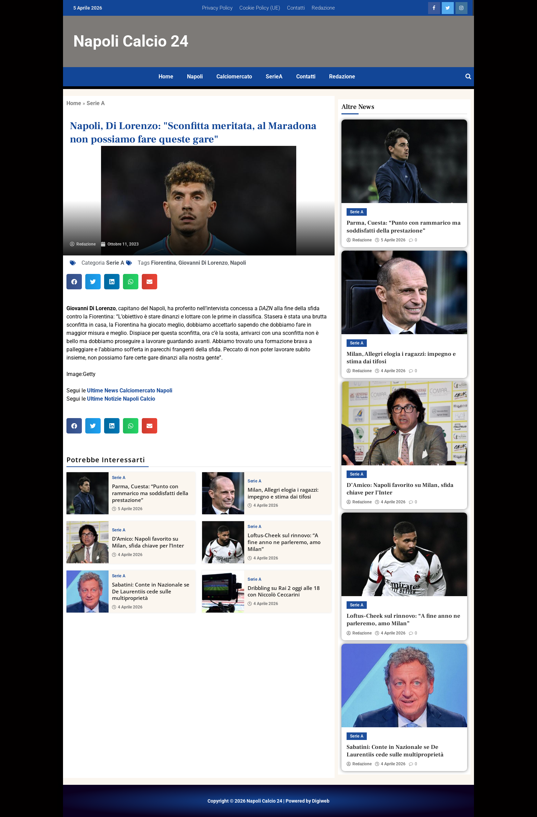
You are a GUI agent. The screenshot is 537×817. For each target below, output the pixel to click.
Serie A (96, 103)
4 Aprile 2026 (263, 505)
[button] (74, 281)
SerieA (274, 76)
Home (166, 76)
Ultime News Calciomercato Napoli (129, 390)
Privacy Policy (217, 8)
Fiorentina (163, 263)
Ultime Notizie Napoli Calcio (121, 398)
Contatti (296, 8)
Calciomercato (234, 76)
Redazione (323, 8)
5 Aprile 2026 (127, 509)
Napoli (195, 76)
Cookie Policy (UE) (259, 8)
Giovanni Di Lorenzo (203, 263)
